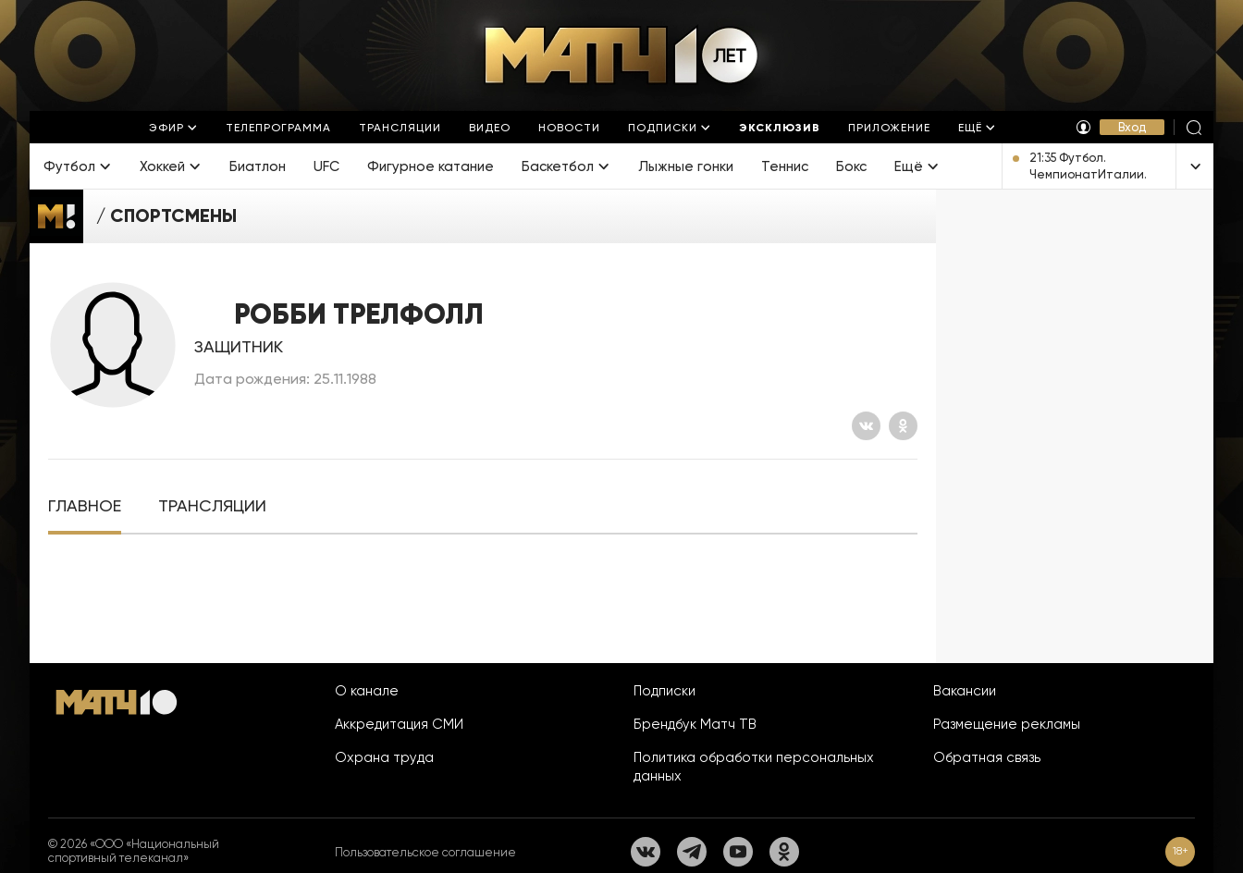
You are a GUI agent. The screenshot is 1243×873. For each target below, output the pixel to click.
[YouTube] (738, 852)
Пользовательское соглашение (425, 852)
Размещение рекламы (1006, 724)
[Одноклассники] (903, 426)
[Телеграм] (692, 852)
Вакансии (964, 690)
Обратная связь (986, 757)
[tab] (84, 506)
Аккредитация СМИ (399, 724)
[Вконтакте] (866, 426)
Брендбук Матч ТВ (695, 724)
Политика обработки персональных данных (754, 766)
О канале (367, 690)
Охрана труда (384, 757)
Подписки (664, 690)
